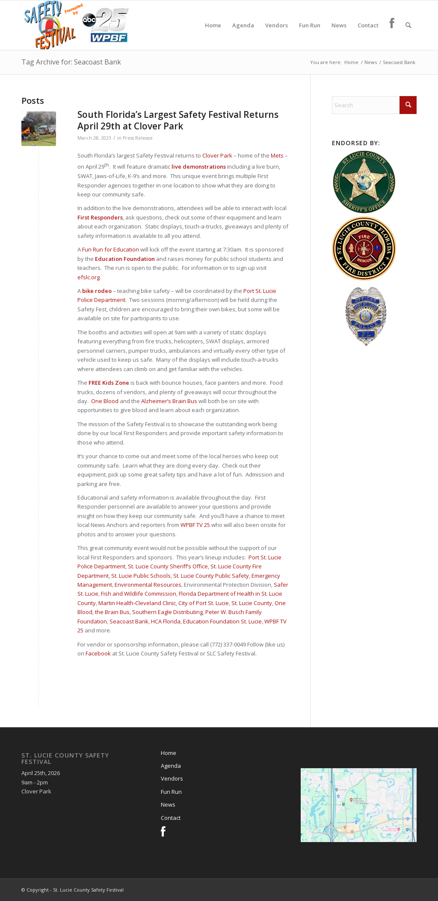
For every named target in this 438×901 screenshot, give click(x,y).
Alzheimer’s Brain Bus (169, 401)
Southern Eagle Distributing (167, 612)
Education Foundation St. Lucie (222, 621)
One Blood (104, 401)
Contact (171, 818)
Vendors (172, 778)
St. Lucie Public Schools (141, 575)
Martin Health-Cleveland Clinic (137, 603)
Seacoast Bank (129, 621)
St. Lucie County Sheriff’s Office (168, 566)
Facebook (98, 653)
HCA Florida (166, 621)
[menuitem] (213, 25)
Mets (277, 155)
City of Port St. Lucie (203, 603)
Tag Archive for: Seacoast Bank (71, 62)
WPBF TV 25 (195, 525)
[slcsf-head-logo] (75, 25)
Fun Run (171, 792)
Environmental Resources (148, 584)
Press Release (138, 138)
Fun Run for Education (110, 249)
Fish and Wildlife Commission (138, 593)
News (168, 804)
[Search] (408, 25)
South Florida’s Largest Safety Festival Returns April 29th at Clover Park (177, 120)
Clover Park (217, 155)
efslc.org (88, 277)
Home (168, 753)
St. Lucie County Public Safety (211, 575)
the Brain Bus (112, 612)
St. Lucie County (251, 603)
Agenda (171, 765)
